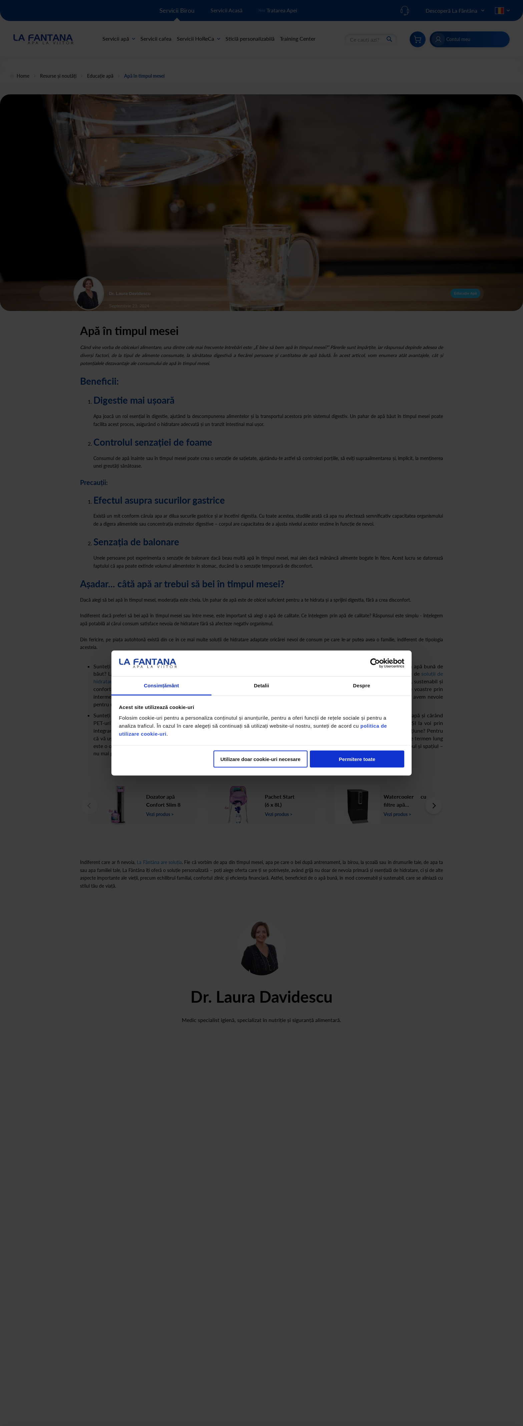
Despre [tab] (361, 685)
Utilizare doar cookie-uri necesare (260, 759)
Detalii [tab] (261, 685)
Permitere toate (357, 759)
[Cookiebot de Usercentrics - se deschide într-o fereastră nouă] (375, 663)
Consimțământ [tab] (161, 685)
